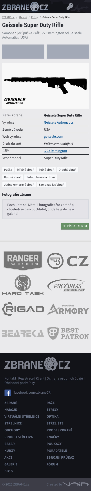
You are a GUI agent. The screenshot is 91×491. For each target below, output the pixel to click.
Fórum (52, 464)
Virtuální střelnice (21, 416)
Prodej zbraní (59, 430)
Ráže (51, 402)
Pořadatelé (57, 450)
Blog (8, 471)
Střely (52, 409)
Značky (53, 437)
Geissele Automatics (59, 122)
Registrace (26, 378)
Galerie (11, 464)
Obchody (12, 430)
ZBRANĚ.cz (8, 17)
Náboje (10, 409)
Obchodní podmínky (19, 383)
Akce (8, 457)
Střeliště (55, 423)
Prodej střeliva (18, 437)
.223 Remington (55, 151)
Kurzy (9, 450)
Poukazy (54, 443)
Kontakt (10, 378)
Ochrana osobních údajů (65, 378)
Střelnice (13, 423)
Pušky (34, 17)
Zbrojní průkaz (60, 457)
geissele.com (53, 136)
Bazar (9, 443)
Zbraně (23, 17)
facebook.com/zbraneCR (32, 392)
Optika (52, 416)
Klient (40, 378)
